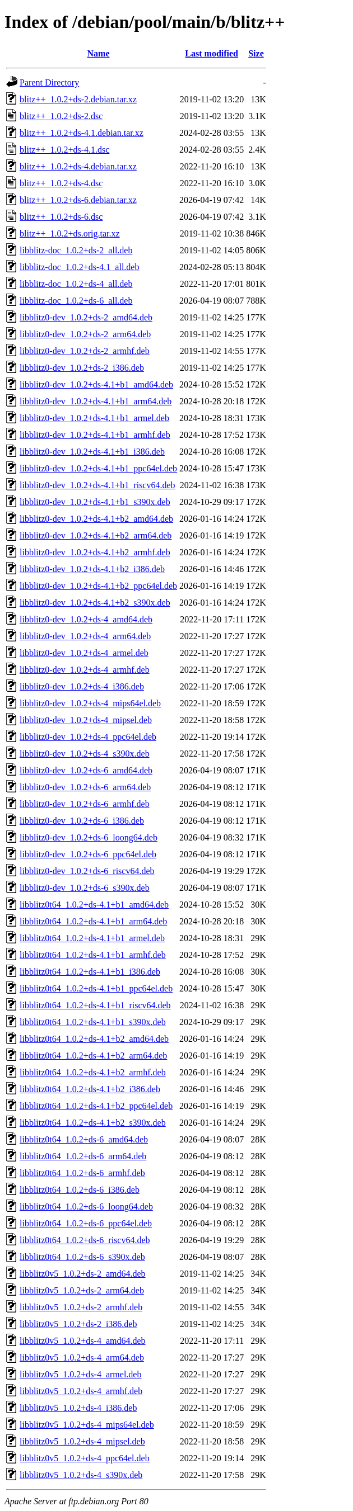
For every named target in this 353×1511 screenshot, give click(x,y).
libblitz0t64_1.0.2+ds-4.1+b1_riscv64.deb (95, 1005)
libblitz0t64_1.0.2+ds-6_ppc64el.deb (86, 1223)
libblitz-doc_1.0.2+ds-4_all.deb (76, 284)
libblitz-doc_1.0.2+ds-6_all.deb (76, 300)
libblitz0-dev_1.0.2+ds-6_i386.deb (82, 820)
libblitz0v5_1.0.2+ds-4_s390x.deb (81, 1475)
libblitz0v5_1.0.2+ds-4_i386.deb (78, 1408)
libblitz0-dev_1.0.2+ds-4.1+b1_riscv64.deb (97, 485)
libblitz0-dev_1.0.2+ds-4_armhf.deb (85, 669)
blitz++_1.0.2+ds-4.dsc (61, 183)
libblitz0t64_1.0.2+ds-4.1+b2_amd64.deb (94, 1038)
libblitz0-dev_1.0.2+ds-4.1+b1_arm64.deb (95, 401)
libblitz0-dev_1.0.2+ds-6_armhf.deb (85, 804)
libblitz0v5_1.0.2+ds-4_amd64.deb (83, 1340)
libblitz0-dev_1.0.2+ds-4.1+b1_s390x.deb (95, 502)
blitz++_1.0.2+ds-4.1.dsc (64, 149)
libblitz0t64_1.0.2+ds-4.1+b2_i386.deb (90, 1089)
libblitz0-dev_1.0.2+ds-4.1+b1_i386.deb (92, 451)
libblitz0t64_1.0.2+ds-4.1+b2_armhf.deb (93, 1072)
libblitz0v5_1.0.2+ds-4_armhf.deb (81, 1391)
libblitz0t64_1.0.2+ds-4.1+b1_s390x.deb (93, 1022)
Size (256, 53)
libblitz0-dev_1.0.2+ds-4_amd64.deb (86, 619)
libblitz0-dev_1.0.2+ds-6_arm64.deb (85, 787)
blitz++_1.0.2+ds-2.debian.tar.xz (78, 99)
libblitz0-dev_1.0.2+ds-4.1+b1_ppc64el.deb (98, 468)
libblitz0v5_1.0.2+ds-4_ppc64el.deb (85, 1458)
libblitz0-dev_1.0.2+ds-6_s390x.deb (85, 888)
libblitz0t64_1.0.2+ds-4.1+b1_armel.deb (92, 938)
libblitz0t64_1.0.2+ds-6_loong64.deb (86, 1206)
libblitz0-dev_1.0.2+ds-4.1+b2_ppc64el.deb (98, 586)
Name (98, 53)
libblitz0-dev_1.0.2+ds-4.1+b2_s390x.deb (95, 602)
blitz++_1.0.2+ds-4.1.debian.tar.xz (81, 133)
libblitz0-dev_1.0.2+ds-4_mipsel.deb (86, 720)
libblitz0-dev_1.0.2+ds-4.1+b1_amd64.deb (96, 384)
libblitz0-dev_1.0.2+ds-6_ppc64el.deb (88, 854)
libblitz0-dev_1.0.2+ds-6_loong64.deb (88, 837)
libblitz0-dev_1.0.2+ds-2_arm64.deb (85, 334)
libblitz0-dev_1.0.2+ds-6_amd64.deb (86, 770)
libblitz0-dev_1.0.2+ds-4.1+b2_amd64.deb (96, 518)
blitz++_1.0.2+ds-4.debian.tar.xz (78, 166)
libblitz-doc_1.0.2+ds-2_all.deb (76, 250)
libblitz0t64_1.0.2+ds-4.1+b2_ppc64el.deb (96, 1106)
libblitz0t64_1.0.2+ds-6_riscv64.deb (85, 1240)
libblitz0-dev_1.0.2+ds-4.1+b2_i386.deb (92, 569)
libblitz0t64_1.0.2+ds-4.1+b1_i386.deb (90, 971)
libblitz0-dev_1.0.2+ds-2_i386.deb (82, 367)
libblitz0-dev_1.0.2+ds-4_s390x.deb (85, 753)
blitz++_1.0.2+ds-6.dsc (61, 216)
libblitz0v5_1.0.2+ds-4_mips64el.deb (87, 1424)
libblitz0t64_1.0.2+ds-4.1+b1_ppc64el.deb (96, 988)
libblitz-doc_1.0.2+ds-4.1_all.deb (79, 267)
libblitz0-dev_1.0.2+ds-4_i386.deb (82, 686)
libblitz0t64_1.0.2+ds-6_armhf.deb (82, 1173)
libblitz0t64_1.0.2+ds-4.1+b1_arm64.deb (93, 921)
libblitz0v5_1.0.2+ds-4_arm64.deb (82, 1357)
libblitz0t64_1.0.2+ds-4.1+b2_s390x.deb (93, 1122)
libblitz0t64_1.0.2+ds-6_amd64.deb (84, 1139)
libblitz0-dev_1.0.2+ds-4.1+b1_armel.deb (94, 418)
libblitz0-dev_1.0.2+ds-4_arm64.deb (85, 636)
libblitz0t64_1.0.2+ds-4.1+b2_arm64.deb (93, 1055)
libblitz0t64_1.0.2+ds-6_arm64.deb (83, 1156)
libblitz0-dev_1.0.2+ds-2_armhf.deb (85, 351)
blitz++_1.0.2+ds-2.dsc (61, 116)
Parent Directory (49, 82)
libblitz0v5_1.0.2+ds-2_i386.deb (78, 1324)
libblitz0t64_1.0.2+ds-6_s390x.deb (82, 1257)
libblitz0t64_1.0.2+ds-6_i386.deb (80, 1189)
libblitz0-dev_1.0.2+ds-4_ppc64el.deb (88, 737)
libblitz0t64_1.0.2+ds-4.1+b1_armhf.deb (93, 955)
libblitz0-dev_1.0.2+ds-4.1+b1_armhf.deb (95, 435)
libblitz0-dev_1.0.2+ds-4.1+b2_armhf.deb (95, 552)
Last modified (211, 53)
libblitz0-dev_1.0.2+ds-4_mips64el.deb (90, 703)
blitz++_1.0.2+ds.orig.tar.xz (70, 233)
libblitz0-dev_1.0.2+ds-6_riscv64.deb (87, 871)
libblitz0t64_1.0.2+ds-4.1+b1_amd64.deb (94, 904)
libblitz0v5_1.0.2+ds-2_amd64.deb (83, 1273)
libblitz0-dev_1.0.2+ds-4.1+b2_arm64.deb (95, 535)
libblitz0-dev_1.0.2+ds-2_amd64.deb (86, 317)
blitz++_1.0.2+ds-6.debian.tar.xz (78, 200)
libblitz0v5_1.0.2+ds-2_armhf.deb (81, 1307)
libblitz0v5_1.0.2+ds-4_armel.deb (80, 1374)
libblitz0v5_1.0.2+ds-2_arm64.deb (82, 1290)
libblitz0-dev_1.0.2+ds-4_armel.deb (84, 653)
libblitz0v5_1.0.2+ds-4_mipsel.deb (82, 1441)
